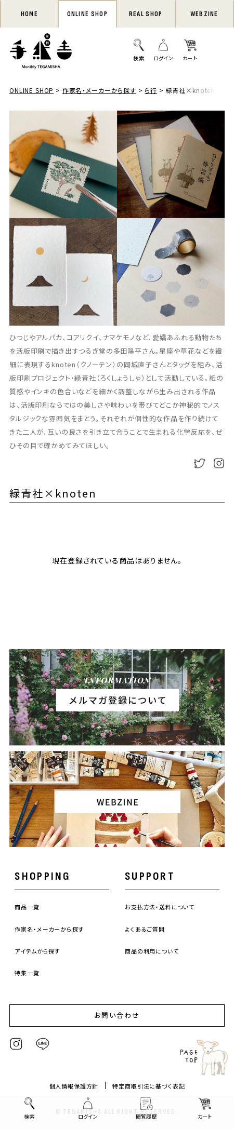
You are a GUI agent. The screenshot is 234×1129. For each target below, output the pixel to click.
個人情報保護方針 (74, 1086)
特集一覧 (27, 973)
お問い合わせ (117, 1015)
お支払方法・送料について (159, 907)
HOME (29, 14)
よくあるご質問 (145, 929)
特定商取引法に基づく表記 (148, 1086)
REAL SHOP (146, 14)
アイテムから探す (37, 951)
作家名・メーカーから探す (99, 90)
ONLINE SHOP (87, 14)
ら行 (151, 90)
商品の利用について (152, 951)
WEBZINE (204, 14)
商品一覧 (27, 907)
